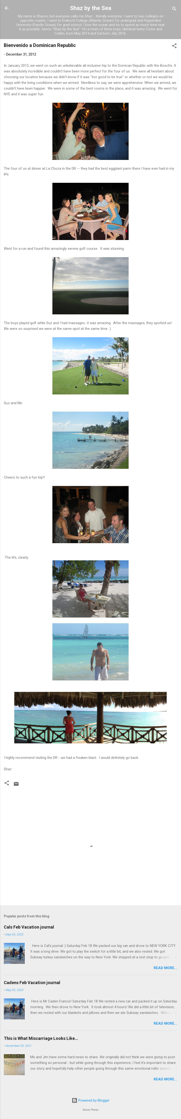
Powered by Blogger (91, 1100)
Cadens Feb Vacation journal (32, 982)
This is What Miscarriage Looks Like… (41, 1038)
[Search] (174, 9)
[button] (174, 46)
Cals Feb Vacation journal (29, 927)
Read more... (165, 968)
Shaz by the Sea (90, 8)
